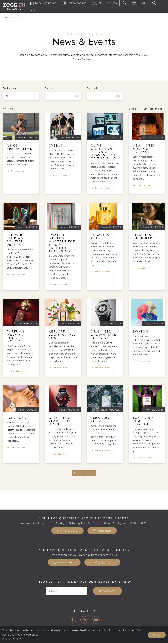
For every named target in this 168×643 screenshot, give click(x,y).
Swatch (140, 331)
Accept (157, 635)
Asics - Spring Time (19, 147)
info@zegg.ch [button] (102, 530)
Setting (17, 639)
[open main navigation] (33, 14)
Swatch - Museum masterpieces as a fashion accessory (62, 243)
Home (6, 17)
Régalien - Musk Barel (145, 236)
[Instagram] (84, 621)
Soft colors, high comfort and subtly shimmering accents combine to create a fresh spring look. (20, 159)
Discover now (18, 171)
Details (6, 639)
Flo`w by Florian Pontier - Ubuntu (16, 240)
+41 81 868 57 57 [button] (67, 530)
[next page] (92, 473)
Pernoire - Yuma (102, 419)
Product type (10, 88)
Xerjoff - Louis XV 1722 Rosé (62, 335)
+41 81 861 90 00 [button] (64, 562)
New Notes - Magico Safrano (145, 149)
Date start (50, 88)
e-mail (53, 590)
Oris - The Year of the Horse (61, 421)
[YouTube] (96, 621)
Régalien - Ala (102, 236)
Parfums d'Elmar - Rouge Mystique (17, 336)
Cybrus (56, 145)
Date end (92, 88)
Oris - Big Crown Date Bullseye (103, 335)
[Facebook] (72, 621)
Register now (107, 590)
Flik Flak (16, 417)
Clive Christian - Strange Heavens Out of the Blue (104, 152)
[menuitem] (33, 12)
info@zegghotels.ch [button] (102, 562)
